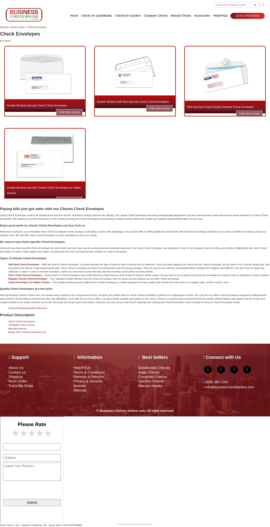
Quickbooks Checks (154, 368)
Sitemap (80, 390)
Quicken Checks (151, 381)
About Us (16, 368)
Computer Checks (152, 377)
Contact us (17, 372)
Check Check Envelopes (21, 321)
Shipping (16, 377)
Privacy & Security (88, 381)
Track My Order (21, 386)
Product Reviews (27, 308)
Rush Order (18, 381)
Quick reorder (247, 15)
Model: (27, 332)
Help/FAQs (82, 368)
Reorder (79, 386)
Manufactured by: (17, 328)
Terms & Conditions (88, 372)
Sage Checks (148, 372)
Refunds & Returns (88, 377)
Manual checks (150, 386)
